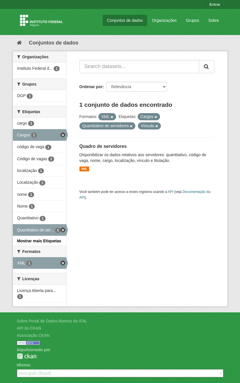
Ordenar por (91, 86)
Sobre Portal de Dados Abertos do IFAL (52, 321)
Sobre (213, 20)
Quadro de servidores (103, 146)
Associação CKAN (33, 335)
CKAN (26, 356)
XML (84, 169)
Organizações (164, 20)
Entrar (214, 4)
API (170, 192)
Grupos (192, 20)
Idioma (23, 365)
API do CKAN (29, 328)
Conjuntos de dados (125, 20)
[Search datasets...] (139, 66)
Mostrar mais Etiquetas (39, 241)
